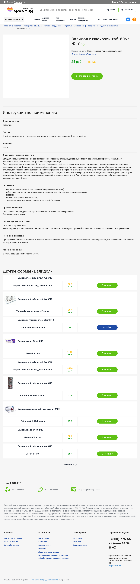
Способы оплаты (11, 545)
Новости (42, 549)
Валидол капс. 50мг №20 (30, 430)
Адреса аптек (45, 19)
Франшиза (77, 538)
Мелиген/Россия (32, 437)
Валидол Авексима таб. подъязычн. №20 (39, 409)
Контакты (113, 19)
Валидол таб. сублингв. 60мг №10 (35, 278)
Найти (110, 10)
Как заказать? (60, 19)
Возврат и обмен (11, 542)
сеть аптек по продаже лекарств (44, 580)
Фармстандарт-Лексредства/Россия (32, 285)
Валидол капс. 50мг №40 (30, 341)
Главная (36, 19)
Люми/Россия (32, 353)
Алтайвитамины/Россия (32, 395)
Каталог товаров (12, 19)
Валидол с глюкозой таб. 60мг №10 (36, 320)
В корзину (107, 285)
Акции (73, 19)
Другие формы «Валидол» (83, 54)
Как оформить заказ (13, 538)
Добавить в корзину (87, 76)
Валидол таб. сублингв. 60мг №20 (35, 362)
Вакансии (102, 19)
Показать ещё (70, 465)
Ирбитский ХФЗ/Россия (33, 327)
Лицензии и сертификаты (49, 552)
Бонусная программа (83, 19)
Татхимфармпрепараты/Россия (32, 311)
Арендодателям (80, 545)
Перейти (107, 327)
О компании (43, 538)
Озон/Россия (32, 454)
